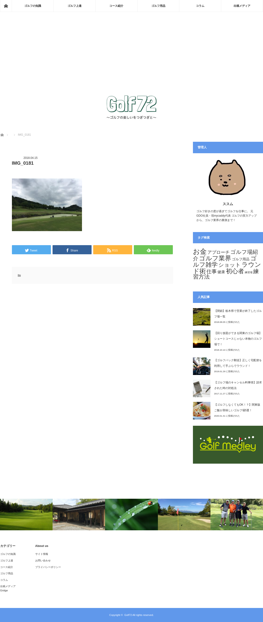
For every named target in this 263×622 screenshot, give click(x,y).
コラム (200, 5)
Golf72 (128, 615)
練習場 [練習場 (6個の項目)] (248, 272)
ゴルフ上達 (75, 5)
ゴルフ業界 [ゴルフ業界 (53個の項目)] (215, 258)
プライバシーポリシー (48, 567)
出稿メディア (242, 5)
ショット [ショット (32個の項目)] (229, 265)
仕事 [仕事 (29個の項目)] (211, 271)
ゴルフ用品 (158, 5)
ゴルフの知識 (32, 5)
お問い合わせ (43, 560)
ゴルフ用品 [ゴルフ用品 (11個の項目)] (240, 259)
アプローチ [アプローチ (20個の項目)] (218, 252)
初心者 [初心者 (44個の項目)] (235, 271)
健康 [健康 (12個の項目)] (221, 272)
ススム (228, 204)
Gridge (4, 590)
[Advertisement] (131, 57)
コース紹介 (116, 5)
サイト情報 (41, 554)
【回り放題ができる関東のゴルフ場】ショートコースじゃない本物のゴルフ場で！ (238, 338)
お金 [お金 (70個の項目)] (200, 251)
